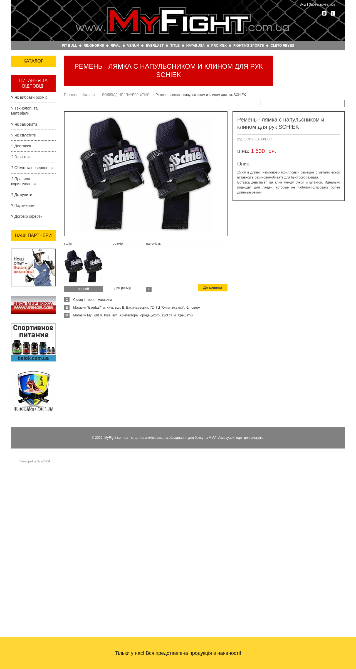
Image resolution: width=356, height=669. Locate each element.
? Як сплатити (23, 330)
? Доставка (21, 341)
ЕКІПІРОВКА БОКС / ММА (32, 75)
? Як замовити (24, 319)
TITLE (174, 46)
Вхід (303, 4)
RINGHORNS (94, 46)
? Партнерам (22, 400)
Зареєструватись (322, 4)
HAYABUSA (195, 46)
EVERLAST (155, 46)
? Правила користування (23, 376)
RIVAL (115, 46)
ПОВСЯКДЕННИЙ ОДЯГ (31, 119)
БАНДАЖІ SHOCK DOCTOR (31, 196)
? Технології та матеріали (24, 305)
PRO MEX (219, 46)
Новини (19, 249)
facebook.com (333, 13)
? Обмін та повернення (32, 362)
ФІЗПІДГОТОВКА (30, 131)
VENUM (133, 46)
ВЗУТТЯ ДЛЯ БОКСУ (27, 143)
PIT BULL (69, 46)
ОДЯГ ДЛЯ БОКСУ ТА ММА (32, 105)
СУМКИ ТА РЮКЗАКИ (25, 158)
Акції (16, 241)
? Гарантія (20, 352)
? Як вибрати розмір (29, 292)
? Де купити (21, 389)
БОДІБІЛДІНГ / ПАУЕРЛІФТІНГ (29, 211)
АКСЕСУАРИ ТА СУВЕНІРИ (29, 172)
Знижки (19, 232)
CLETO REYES (282, 46)
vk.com (324, 13)
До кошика (213, 288)
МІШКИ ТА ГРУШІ (31, 184)
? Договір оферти (27, 411)
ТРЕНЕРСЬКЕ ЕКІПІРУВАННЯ (29, 90)
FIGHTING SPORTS (248, 46)
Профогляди (24, 257)
